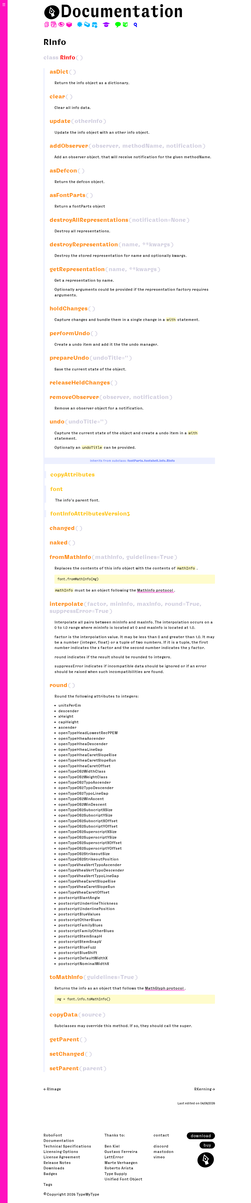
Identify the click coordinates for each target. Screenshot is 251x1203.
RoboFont (52, 1135)
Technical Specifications (67, 1146)
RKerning (203, 1089)
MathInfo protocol (155, 590)
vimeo (159, 1157)
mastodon (163, 1151)
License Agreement (61, 1157)
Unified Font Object (123, 1179)
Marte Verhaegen (121, 1162)
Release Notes (57, 1162)
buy (207, 1145)
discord (160, 1146)
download (201, 1136)
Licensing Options (60, 1151)
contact (161, 1135)
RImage (54, 1089)
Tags (47, 1184)
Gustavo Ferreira (121, 1151)
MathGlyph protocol (165, 988)
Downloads (53, 1168)
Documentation (121, 11)
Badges (50, 1174)
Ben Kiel (112, 1146)
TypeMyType (87, 1194)
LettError (114, 1157)
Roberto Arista (118, 1168)
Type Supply (115, 1174)
